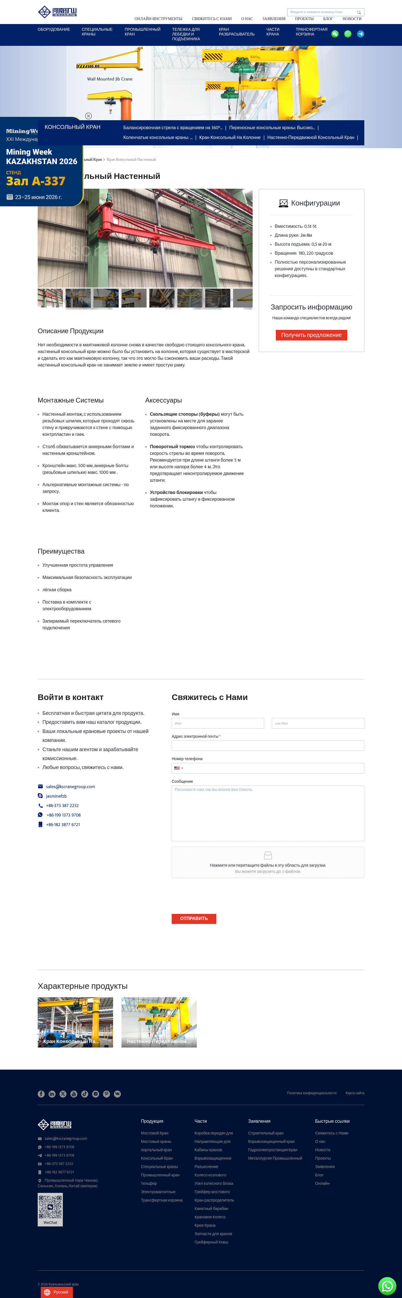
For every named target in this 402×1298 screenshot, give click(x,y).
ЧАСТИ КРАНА (272, 31)
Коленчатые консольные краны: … (158, 137)
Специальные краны (159, 1167)
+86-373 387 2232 (62, 806)
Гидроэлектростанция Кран (272, 1150)
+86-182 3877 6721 (63, 825)
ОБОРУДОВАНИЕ (54, 29)
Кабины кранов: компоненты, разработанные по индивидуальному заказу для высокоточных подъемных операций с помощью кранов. (215, 1150)
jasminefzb (56, 796)
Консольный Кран (157, 1158)
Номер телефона (187, 759)
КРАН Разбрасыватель (237, 31)
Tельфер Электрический (154, 1183)
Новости (352, 19)
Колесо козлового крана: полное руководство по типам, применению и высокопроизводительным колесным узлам (216, 1175)
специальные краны (97, 31)
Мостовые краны (156, 1142)
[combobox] (178, 768)
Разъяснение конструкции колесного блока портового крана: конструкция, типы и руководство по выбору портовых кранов (215, 1167)
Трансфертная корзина (311, 31)
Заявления (274, 19)
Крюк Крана (205, 1225)
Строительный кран (266, 1133)
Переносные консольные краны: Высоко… (272, 128)
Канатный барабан (211, 1209)
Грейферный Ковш (211, 1242)
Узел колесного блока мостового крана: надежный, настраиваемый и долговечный (214, 1183)
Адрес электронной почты (196, 736)
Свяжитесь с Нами (212, 19)
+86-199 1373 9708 (64, 815)
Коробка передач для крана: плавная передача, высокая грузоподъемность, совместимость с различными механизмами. (214, 1133)
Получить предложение (311, 335)
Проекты (304, 19)
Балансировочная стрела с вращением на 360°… (172, 128)
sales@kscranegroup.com (70, 787)
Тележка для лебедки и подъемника (186, 34)
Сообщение (182, 781)
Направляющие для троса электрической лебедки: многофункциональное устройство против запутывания (215, 1142)
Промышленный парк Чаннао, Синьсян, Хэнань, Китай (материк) (68, 1183)
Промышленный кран (143, 31)
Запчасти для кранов (213, 1234)
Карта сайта (355, 1093)
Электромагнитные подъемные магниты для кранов (159, 1192)
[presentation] (214, 905)
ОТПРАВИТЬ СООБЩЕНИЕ (194, 919)
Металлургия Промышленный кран (275, 1158)
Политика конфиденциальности (312, 1093)
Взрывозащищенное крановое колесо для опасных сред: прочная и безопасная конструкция (215, 1158)
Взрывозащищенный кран (271, 1142)
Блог (328, 19)
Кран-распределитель (214, 1200)
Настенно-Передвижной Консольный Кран (311, 137)
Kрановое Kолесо (210, 1217)
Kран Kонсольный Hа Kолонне (229, 137)
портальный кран (156, 1150)
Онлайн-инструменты (158, 19)
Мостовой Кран (154, 1133)
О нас (247, 19)
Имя (175, 714)
